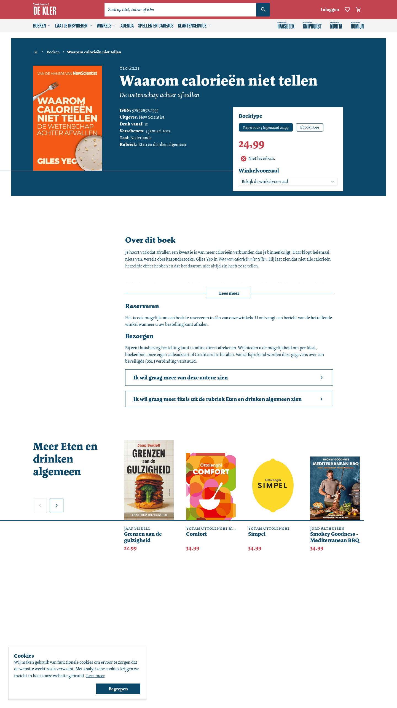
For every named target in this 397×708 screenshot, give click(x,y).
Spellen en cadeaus (155, 26)
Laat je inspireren (73, 26)
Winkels (106, 26)
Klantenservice (194, 26)
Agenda (127, 26)
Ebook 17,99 (309, 127)
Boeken (42, 26)
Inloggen (330, 9)
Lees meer (229, 293)
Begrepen (118, 689)
